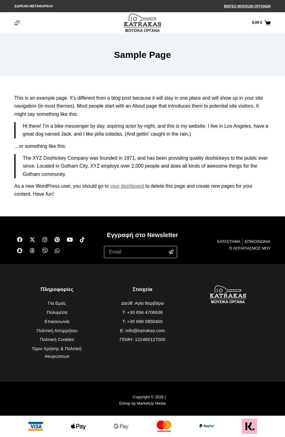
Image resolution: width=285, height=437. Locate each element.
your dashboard (127, 186)
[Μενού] (17, 23)
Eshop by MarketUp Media (142, 403)
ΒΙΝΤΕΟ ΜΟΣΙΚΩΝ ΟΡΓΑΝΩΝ (247, 6)
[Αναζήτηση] (246, 23)
